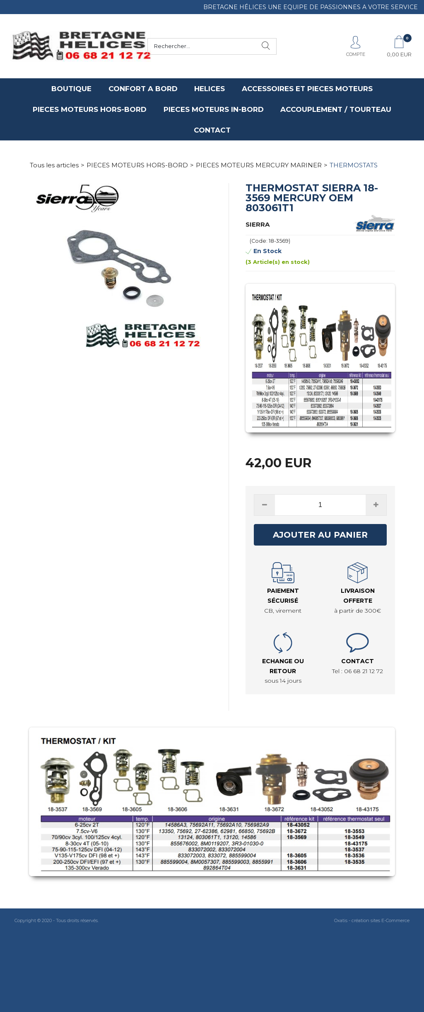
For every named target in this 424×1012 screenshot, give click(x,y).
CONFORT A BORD (143, 89)
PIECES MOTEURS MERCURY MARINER (259, 165)
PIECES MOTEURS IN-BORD (214, 109)
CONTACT (212, 130)
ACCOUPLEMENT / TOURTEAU (335, 109)
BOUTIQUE (71, 89)
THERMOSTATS (354, 165)
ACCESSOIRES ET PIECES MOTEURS (307, 89)
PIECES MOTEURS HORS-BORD (90, 109)
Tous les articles (54, 165)
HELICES (209, 89)
